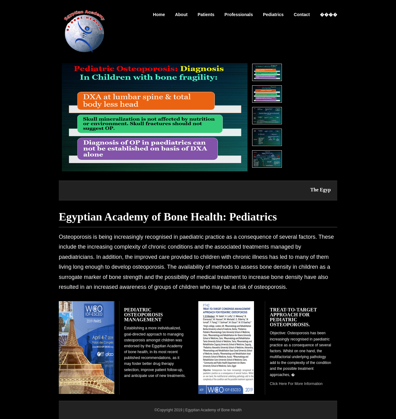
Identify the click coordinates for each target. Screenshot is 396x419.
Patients (206, 14)
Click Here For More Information (296, 384)
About (181, 14)
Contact (302, 14)
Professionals (239, 14)
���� (328, 14)
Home (159, 14)
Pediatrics (273, 14)
